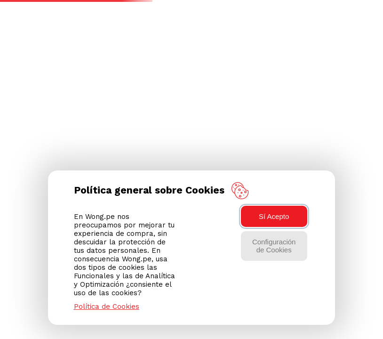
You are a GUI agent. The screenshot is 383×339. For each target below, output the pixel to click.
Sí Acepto (274, 216)
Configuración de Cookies (274, 246)
